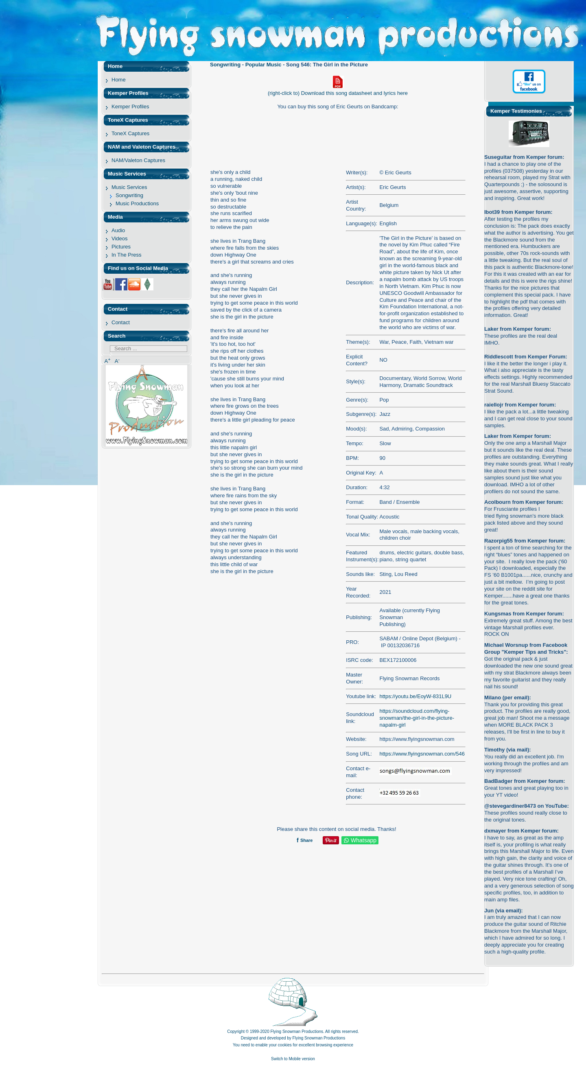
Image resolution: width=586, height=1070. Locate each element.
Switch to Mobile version (293, 1059)
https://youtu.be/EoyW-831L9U (415, 696)
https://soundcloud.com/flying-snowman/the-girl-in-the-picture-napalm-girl (416, 718)
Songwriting (225, 65)
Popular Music (263, 65)
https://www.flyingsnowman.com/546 (422, 754)
